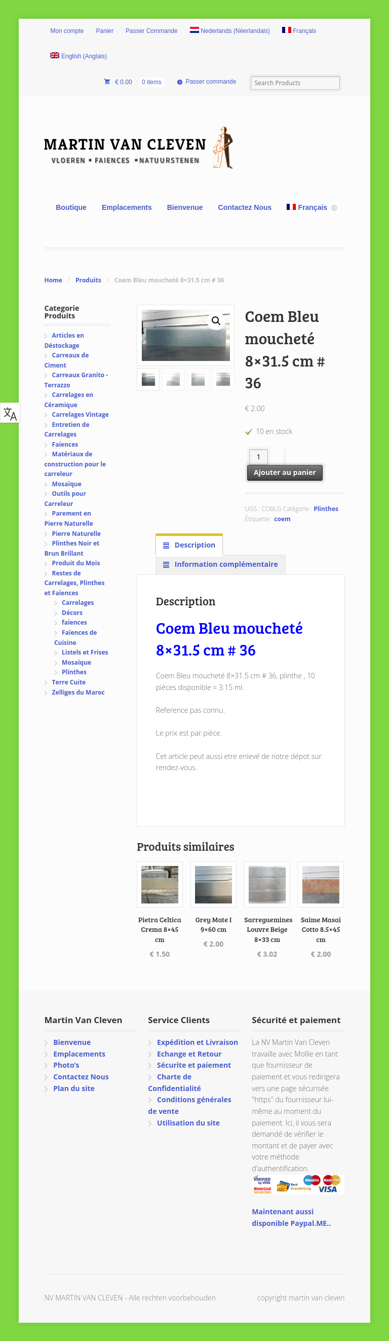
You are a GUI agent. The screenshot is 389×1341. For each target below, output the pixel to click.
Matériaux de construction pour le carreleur (75, 464)
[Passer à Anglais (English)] (78, 56)
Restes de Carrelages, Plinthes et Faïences (74, 583)
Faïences (65, 444)
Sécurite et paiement (194, 1065)
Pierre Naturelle (76, 533)
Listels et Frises (85, 652)
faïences (74, 622)
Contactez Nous (245, 207)
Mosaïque (67, 484)
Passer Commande (152, 30)
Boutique (71, 207)
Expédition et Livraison (197, 1042)
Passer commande (210, 81)
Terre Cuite (69, 682)
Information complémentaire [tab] (225, 564)
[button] (216, 321)
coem (282, 519)
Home (53, 280)
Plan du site (74, 1088)
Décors (72, 612)
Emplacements (127, 207)
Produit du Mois (76, 563)
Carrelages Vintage (80, 414)
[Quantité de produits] (258, 457)
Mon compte (67, 30)
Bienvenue (185, 207)
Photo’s (66, 1065)
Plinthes (326, 508)
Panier (104, 30)
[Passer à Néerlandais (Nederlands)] (230, 31)
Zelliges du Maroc (78, 692)
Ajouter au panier (285, 472)
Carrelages (78, 602)
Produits (88, 280)
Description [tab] (194, 545)
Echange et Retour (189, 1054)
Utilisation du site (188, 1123)
